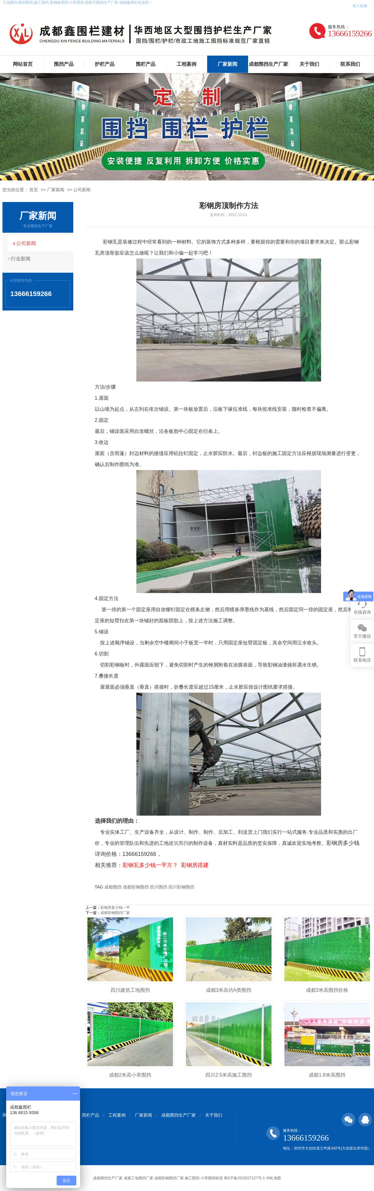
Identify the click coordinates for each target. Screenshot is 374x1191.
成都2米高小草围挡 (130, 1075)
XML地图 (273, 1178)
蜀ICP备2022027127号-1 (244, 1178)
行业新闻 (22, 258)
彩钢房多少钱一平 (115, 907)
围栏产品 (145, 64)
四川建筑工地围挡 (130, 990)
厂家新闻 (227, 64)
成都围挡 (113, 886)
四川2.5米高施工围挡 (228, 1075)
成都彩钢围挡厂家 (115, 913)
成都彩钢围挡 (136, 886)
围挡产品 (64, 64)
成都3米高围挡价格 (327, 990)
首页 (33, 189)
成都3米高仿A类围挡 (228, 990)
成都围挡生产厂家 (268, 64)
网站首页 (23, 64)
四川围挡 (158, 886)
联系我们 (350, 64)
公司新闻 (81, 189)
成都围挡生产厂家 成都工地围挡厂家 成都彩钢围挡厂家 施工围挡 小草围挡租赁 (158, 1178)
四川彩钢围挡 (181, 886)
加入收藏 (359, 6)
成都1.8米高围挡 (327, 1075)
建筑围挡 (178, 843)
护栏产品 (105, 64)
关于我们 (309, 64)
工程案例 (186, 64)
